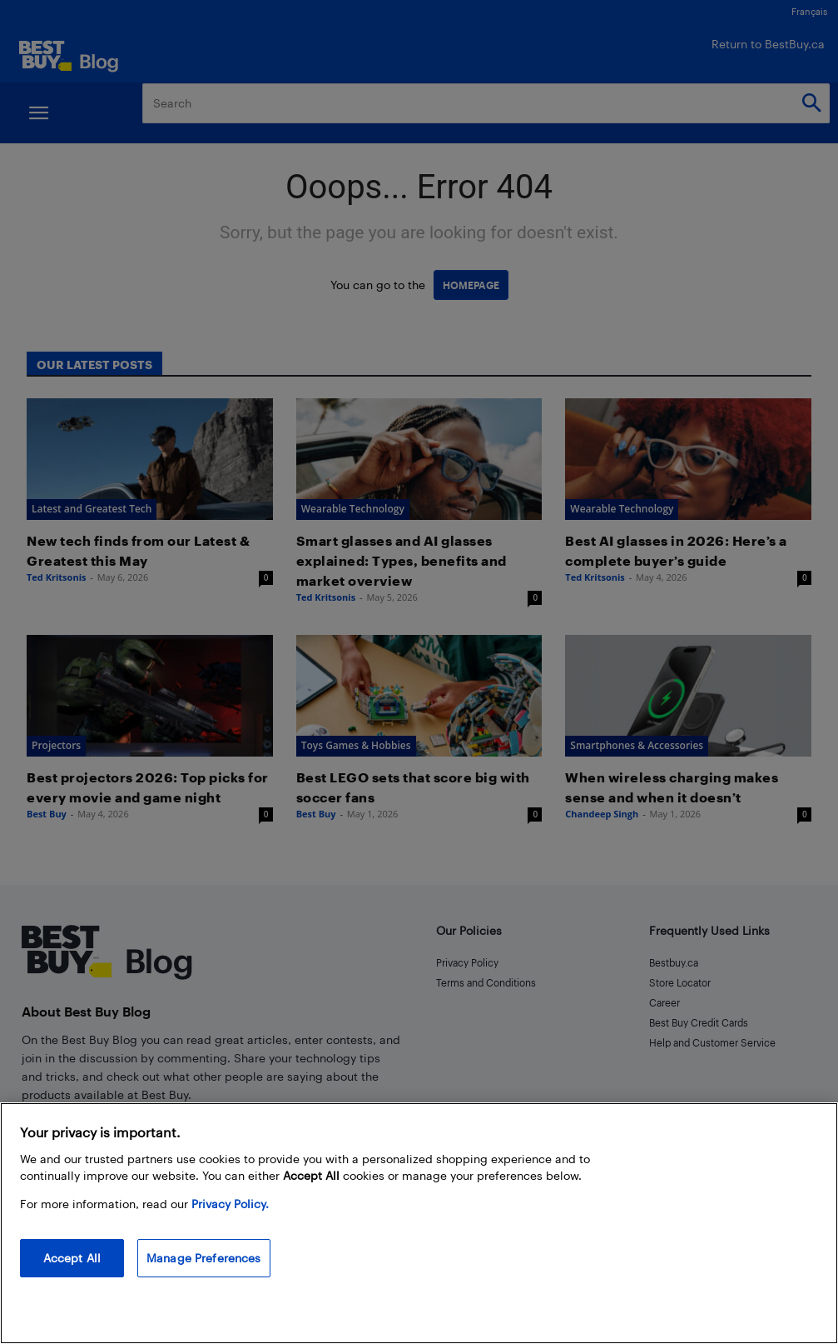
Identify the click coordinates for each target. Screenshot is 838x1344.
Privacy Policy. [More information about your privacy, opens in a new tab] (230, 1204)
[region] (419, 1223)
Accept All (72, 1258)
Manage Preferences (203, 1258)
